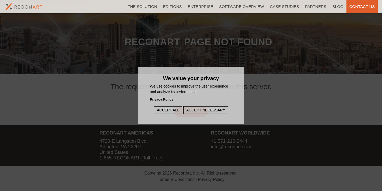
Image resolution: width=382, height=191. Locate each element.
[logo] (24, 6)
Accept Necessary (205, 110)
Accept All (168, 110)
